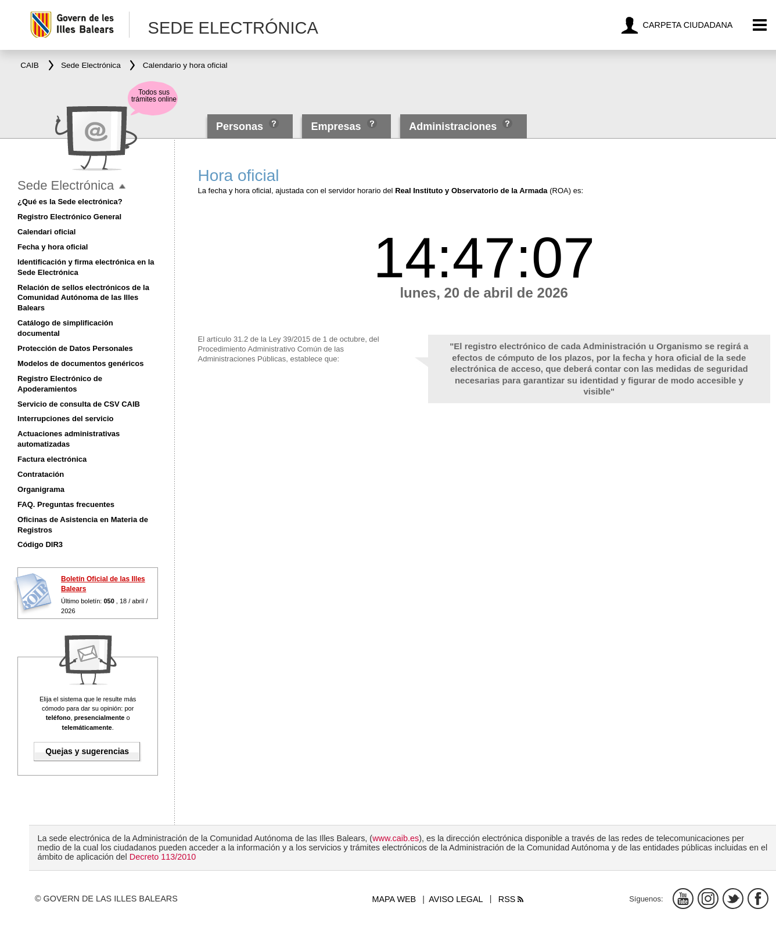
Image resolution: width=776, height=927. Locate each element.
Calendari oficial (46, 231)
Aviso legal (456, 899)
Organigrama (40, 489)
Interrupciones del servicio (65, 418)
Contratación (40, 474)
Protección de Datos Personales (75, 348)
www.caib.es (395, 838)
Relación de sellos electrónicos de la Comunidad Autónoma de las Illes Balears (83, 298)
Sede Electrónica (65, 185)
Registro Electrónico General (69, 216)
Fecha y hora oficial (52, 246)
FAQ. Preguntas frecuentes (65, 504)
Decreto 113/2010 (163, 856)
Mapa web (394, 899)
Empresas (336, 126)
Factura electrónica (52, 459)
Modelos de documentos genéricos (80, 363)
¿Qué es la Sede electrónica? (70, 201)
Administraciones (453, 126)
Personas (241, 126)
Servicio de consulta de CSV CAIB (78, 404)
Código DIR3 (40, 544)
